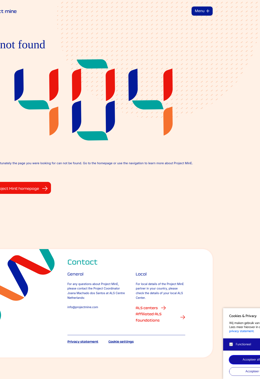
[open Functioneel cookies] (216, 344)
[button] (217, 315)
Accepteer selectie (189, 371)
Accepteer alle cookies (189, 359)
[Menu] (202, 11)
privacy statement (172, 331)
